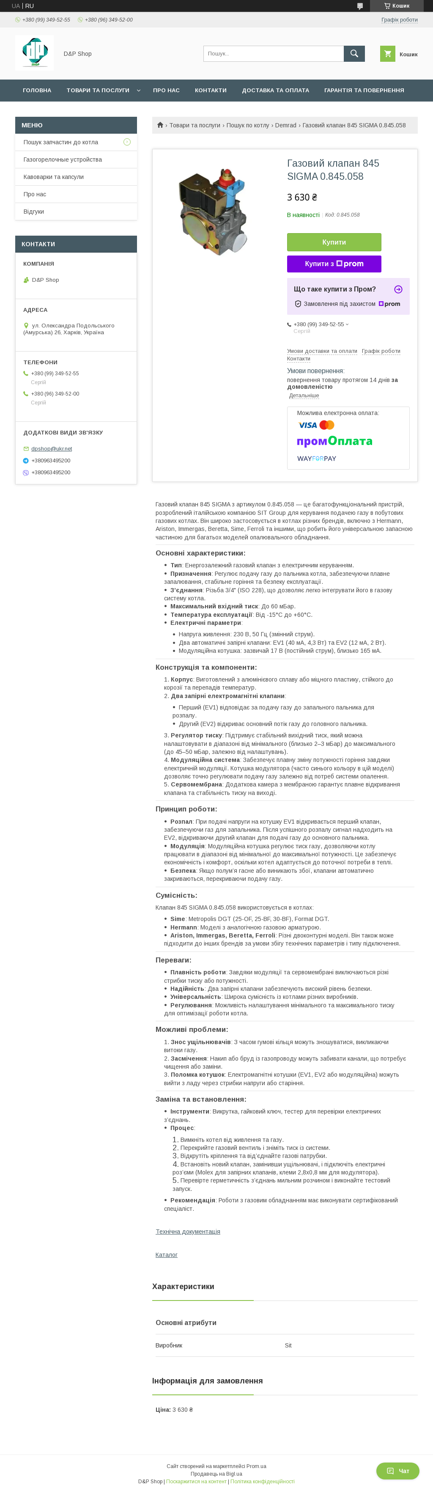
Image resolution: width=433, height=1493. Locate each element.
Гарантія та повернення (364, 90)
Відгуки (34, 211)
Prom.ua (256, 1466)
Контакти (211, 90)
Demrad (285, 125)
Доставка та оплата (275, 90)
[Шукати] (354, 54)
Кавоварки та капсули (54, 176)
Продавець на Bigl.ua (216, 1474)
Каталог (167, 1254)
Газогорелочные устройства (63, 159)
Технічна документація (188, 1231)
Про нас (166, 90)
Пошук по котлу (248, 125)
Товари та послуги (97, 90)
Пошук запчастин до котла (61, 142)
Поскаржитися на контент (196, 1482)
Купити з (334, 264)
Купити (334, 242)
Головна (37, 90)
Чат (397, 1471)
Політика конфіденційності (262, 1482)
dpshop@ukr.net (51, 448)
